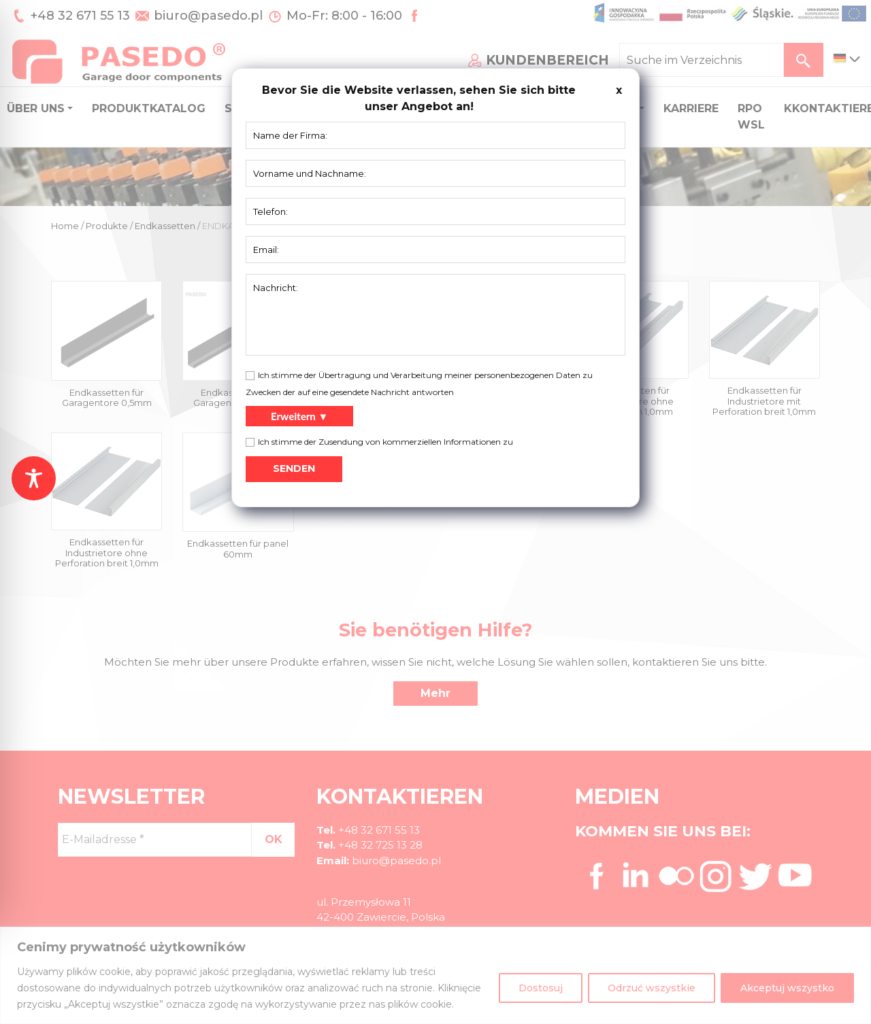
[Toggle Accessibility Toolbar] (33, 478)
